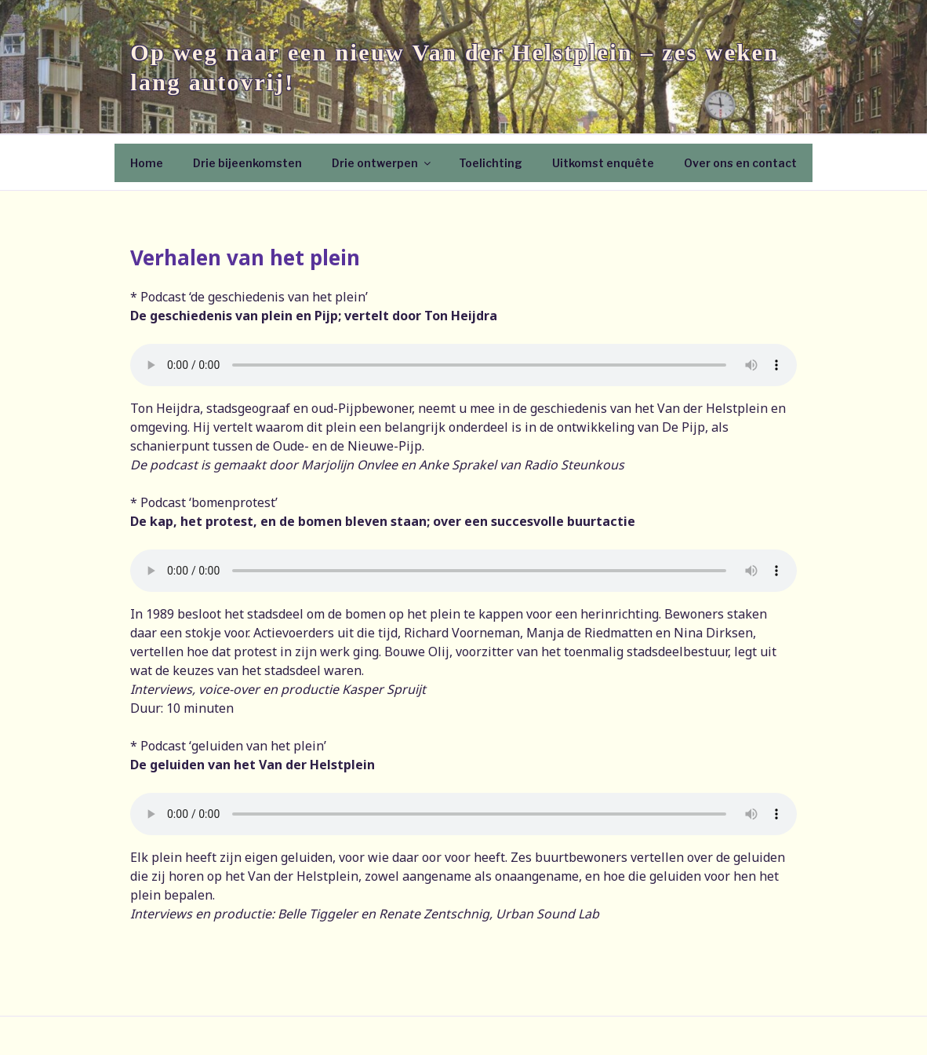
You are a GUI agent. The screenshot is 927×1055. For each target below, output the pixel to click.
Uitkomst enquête (603, 163)
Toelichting (490, 163)
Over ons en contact (740, 163)
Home (146, 163)
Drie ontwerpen (382, 163)
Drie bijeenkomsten (247, 163)
